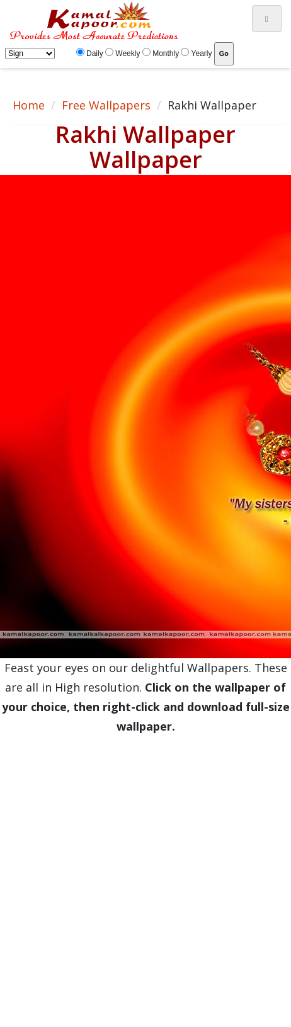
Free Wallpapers (106, 105)
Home (29, 105)
